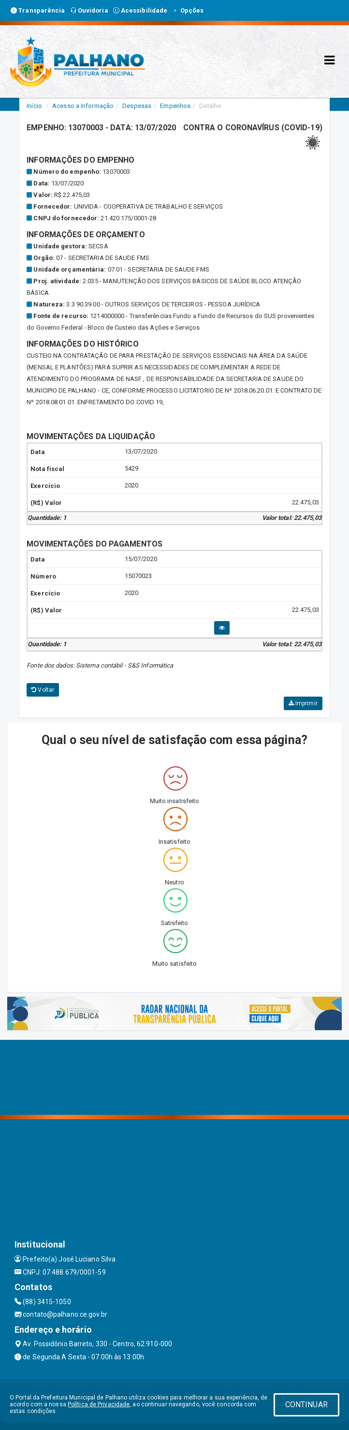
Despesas (136, 105)
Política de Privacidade (99, 1404)
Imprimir (303, 703)
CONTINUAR (306, 1404)
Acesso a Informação (83, 105)
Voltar (42, 689)
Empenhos (175, 105)
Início (34, 105)
